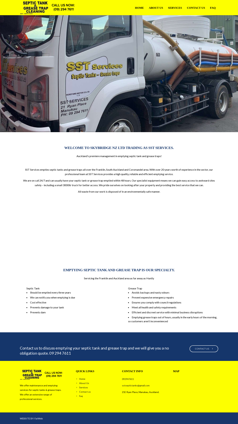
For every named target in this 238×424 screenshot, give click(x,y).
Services (175, 7)
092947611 (128, 379)
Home (139, 7)
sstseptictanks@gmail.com (136, 385)
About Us (156, 7)
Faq (213, 7)
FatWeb (39, 418)
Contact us (196, 7)
